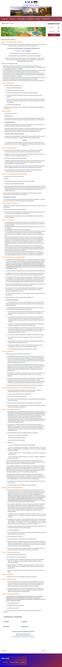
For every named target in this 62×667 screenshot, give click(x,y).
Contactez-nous (45, 18)
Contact (22, 662)
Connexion (54, 35)
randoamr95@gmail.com (25, 633)
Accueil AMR (5, 18)
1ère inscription (21, 18)
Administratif (30, 18)
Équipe (38, 18)
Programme (12, 18)
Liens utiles (5, 662)
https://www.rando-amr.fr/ (25, 635)
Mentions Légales (14, 662)
